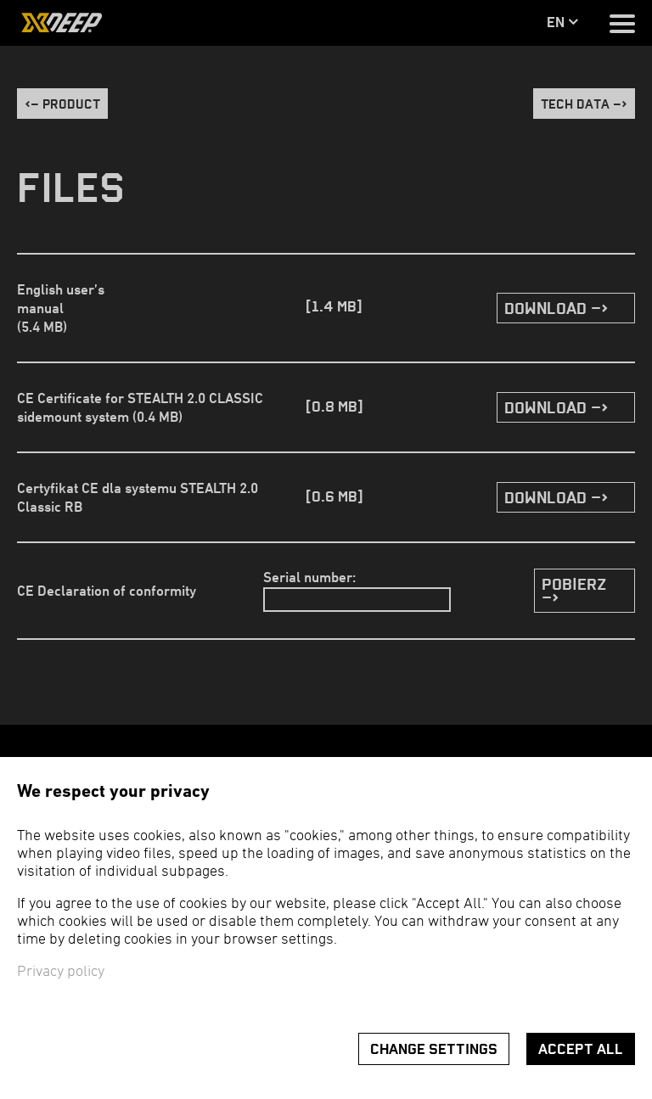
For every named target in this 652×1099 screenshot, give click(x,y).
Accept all (580, 1049)
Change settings (433, 1049)
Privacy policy (60, 972)
